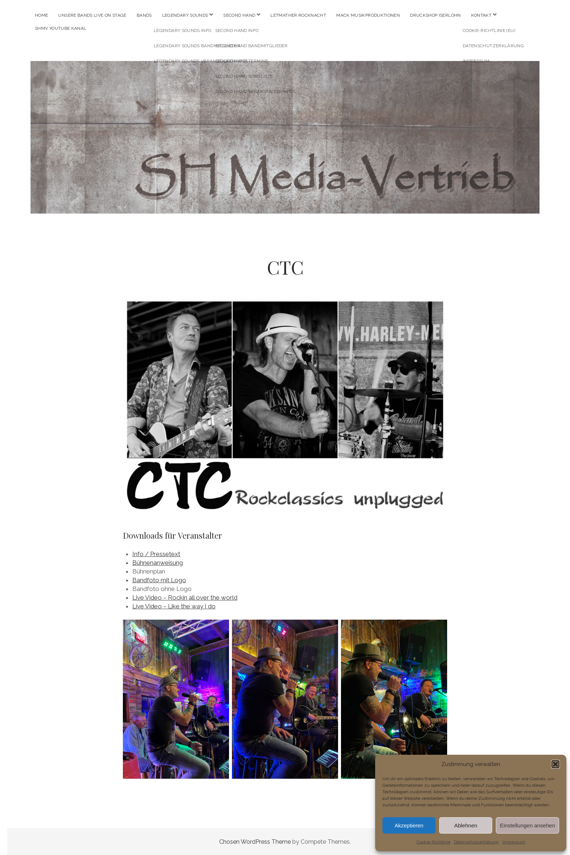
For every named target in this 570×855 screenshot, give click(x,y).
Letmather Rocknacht (298, 15)
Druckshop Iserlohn (435, 15)
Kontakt (481, 15)
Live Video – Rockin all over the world (184, 597)
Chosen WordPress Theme (255, 841)
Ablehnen (465, 825)
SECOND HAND (239, 15)
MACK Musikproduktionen (368, 15)
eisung (174, 562)
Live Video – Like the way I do (174, 606)
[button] (555, 764)
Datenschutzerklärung (476, 841)
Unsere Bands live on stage (92, 15)
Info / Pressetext (156, 554)
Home (41, 15)
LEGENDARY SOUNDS (185, 15)
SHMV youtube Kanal (60, 28)
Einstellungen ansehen (527, 825)
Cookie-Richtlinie (433, 841)
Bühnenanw (148, 562)
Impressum (513, 841)
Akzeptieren (408, 825)
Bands (144, 15)
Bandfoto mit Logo (159, 580)
